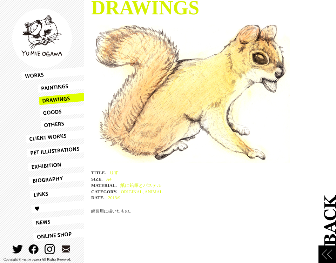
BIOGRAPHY (52, 179)
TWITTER (17, 249)
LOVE (52, 207)
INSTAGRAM (50, 249)
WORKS (52, 74)
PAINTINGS (52, 87)
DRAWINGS (52, 99)
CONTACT (66, 249)
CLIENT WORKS (52, 137)
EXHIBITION (52, 165)
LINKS (52, 193)
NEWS (52, 221)
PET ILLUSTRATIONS (52, 151)
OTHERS (52, 123)
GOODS (52, 111)
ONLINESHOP (52, 235)
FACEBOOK (33, 249)
